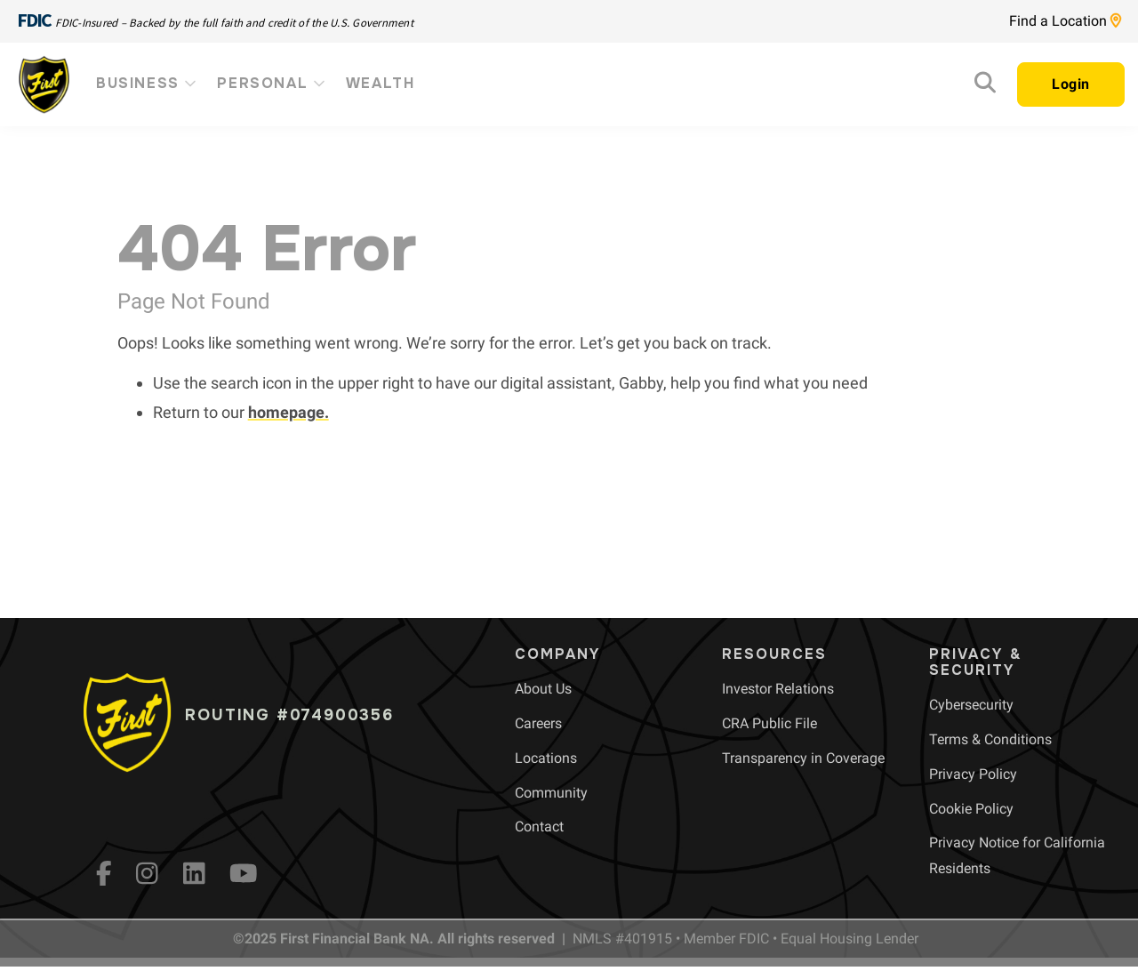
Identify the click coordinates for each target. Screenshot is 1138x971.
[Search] (985, 86)
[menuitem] (543, 688)
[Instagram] (147, 873)
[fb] (104, 873)
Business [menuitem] (147, 83)
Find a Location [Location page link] (1065, 20)
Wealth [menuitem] (380, 83)
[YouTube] (243, 873)
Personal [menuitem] (272, 83)
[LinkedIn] (194, 873)
